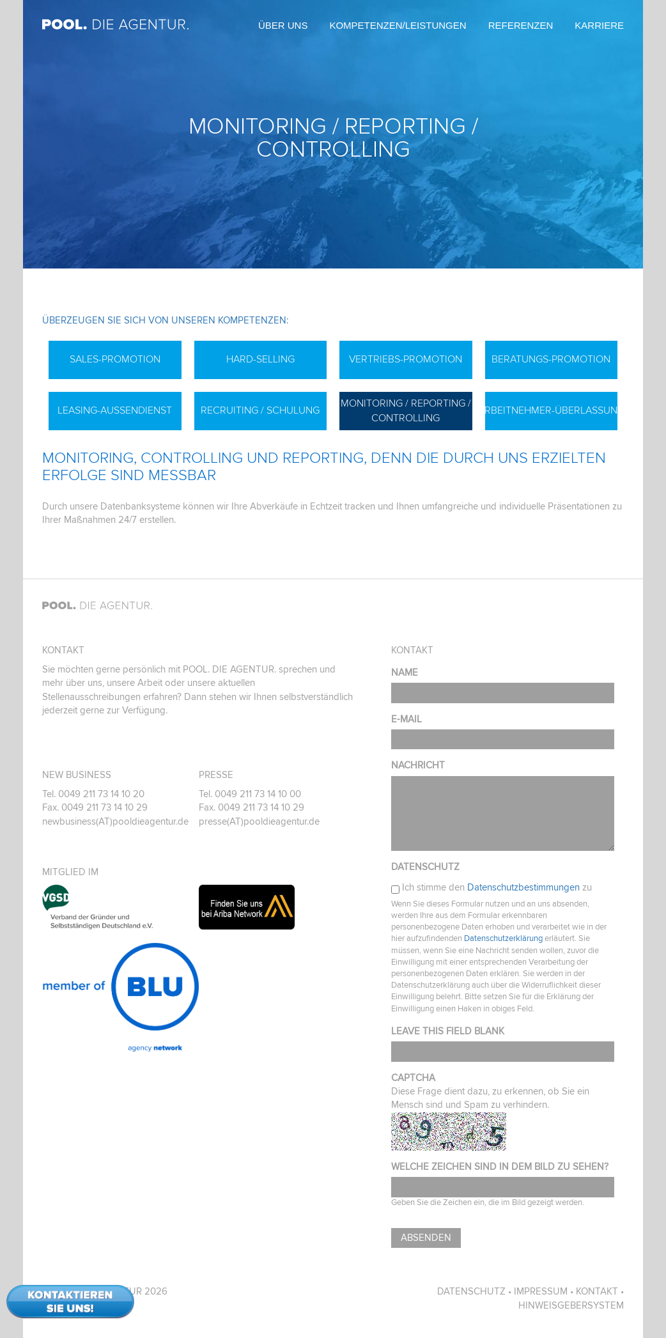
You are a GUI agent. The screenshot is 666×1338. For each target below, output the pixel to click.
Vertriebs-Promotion (405, 359)
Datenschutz (425, 867)
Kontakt (597, 1291)
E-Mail (406, 719)
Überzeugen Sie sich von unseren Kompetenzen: (165, 320)
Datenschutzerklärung (503, 939)
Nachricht (418, 765)
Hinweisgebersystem (571, 1306)
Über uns (283, 25)
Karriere (599, 25)
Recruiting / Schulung (260, 410)
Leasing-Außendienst (115, 410)
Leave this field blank (447, 1031)
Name (404, 673)
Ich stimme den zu (497, 887)
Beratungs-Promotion (551, 359)
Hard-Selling (260, 359)
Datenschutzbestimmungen (523, 887)
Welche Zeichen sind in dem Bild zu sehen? (499, 1167)
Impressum (541, 1291)
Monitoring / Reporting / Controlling (406, 410)
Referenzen (521, 25)
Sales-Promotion (115, 359)
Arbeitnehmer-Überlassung (551, 410)
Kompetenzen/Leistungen (397, 25)
